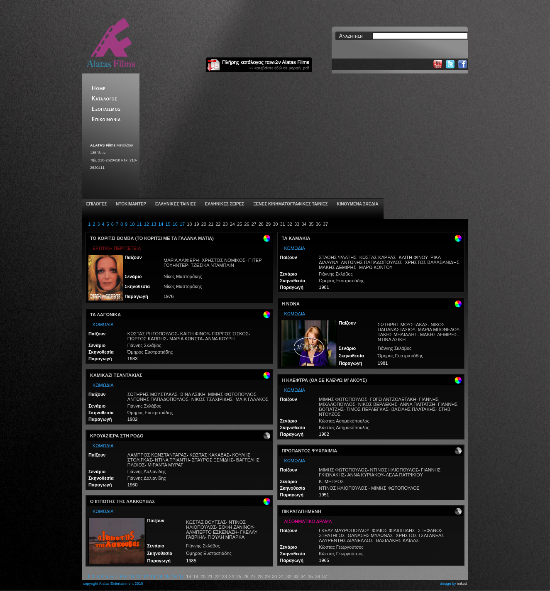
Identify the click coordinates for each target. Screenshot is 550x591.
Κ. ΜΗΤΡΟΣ (331, 481)
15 (167, 224)
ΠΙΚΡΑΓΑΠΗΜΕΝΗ (301, 511)
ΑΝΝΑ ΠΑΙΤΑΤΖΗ (417, 404)
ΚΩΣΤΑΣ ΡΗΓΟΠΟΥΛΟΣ (152, 333)
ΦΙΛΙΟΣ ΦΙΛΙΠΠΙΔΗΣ (393, 530)
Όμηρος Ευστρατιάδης (150, 351)
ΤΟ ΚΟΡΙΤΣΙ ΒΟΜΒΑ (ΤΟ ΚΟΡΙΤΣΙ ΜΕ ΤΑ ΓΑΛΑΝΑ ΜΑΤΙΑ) (152, 238)
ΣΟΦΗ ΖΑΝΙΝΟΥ (236, 527)
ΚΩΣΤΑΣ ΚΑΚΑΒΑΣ (209, 454)
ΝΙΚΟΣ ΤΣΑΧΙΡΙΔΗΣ (212, 399)
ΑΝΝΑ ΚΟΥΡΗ (220, 338)
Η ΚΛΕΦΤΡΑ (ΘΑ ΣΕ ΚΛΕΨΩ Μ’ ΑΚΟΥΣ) (324, 380)
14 (160, 224)
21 (210, 224)
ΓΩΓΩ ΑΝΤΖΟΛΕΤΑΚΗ (393, 399)
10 (132, 224)
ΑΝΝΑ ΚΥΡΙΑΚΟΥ (365, 474)
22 (217, 224)
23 (224, 224)
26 (246, 224)
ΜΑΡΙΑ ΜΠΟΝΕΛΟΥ (438, 329)
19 (196, 224)
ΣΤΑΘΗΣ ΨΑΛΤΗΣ (338, 257)
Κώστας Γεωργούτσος (341, 547)
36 (318, 224)
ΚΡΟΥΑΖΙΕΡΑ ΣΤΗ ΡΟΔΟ (117, 435)
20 (203, 224)
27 (253, 224)
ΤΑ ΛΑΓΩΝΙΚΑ (105, 314)
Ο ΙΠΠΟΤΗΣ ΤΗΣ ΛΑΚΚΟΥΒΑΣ (122, 501)
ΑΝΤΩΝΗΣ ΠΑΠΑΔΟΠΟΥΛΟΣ (157, 399)
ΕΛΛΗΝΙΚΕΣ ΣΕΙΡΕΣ (224, 204)
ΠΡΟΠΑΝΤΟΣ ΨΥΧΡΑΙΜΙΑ (309, 450)
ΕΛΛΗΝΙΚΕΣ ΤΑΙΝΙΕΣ (175, 204)
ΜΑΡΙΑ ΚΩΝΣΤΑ (186, 338)
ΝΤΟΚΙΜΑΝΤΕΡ (130, 204)
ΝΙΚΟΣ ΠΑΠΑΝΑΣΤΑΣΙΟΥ (411, 327)
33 (296, 224)
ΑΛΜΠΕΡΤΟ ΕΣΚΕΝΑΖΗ (211, 532)
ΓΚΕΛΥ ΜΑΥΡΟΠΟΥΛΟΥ (344, 530)
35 (310, 224)
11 (139, 224)
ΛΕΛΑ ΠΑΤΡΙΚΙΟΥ (404, 474)
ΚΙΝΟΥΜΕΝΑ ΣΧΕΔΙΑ (356, 204)
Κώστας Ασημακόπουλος (344, 420)
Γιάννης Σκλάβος (144, 345)
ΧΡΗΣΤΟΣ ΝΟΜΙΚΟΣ (223, 260)
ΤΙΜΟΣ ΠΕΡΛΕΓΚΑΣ (368, 409)
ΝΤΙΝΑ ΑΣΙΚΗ (392, 339)
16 (175, 224)
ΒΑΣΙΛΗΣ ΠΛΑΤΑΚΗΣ (413, 409)
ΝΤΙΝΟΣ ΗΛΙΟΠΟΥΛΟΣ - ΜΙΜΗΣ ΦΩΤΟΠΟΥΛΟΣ (369, 488)
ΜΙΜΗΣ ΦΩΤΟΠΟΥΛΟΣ (232, 394)
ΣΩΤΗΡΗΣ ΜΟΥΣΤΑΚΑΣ (152, 394)
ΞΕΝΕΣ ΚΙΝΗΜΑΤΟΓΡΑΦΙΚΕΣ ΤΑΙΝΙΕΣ (290, 204)
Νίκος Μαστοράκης (183, 276)
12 (146, 224)
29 (268, 224)
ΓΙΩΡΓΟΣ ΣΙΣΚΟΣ (230, 333)
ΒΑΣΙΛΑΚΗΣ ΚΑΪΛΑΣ (397, 540)
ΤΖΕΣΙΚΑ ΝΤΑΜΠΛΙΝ (212, 265)
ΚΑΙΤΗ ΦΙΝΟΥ (194, 333)
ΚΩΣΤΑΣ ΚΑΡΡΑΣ (377, 257)
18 (189, 224)
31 (282, 224)
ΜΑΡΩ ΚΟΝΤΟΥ (376, 267)
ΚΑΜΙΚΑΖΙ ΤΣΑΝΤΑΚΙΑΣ (116, 375)
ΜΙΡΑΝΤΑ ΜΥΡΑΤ (165, 464)
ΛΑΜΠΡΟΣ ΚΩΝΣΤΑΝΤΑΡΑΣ (157, 454)
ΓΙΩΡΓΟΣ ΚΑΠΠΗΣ (146, 338)
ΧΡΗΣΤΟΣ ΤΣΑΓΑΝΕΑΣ (420, 535)
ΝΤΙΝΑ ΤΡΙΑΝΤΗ (172, 459)
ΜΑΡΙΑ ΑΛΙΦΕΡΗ (181, 260)
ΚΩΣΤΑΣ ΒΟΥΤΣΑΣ (206, 522)
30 (275, 224)
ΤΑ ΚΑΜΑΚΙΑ (296, 238)
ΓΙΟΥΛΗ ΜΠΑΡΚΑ (226, 537)
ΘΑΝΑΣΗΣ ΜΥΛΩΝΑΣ (370, 535)
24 (232, 224)
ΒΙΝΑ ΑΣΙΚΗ (193, 394)
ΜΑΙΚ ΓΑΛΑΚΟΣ (251, 399)
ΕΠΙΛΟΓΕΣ (96, 204)
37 (325, 224)
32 (289, 224)
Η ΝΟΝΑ (291, 303)
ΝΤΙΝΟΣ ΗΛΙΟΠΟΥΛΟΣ (216, 525)
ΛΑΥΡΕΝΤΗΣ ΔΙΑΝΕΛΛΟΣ (346, 540)
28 (261, 224)
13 (153, 224)
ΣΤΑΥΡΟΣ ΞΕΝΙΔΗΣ (212, 459)
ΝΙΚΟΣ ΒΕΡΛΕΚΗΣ (377, 404)
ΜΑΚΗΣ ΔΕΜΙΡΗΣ (337, 267)
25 (239, 224)
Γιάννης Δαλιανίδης (146, 471)
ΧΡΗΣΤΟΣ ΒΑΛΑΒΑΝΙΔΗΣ (432, 262)
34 (303, 224)
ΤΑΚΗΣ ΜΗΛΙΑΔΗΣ (397, 334)
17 (182, 224)
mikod (462, 583)
